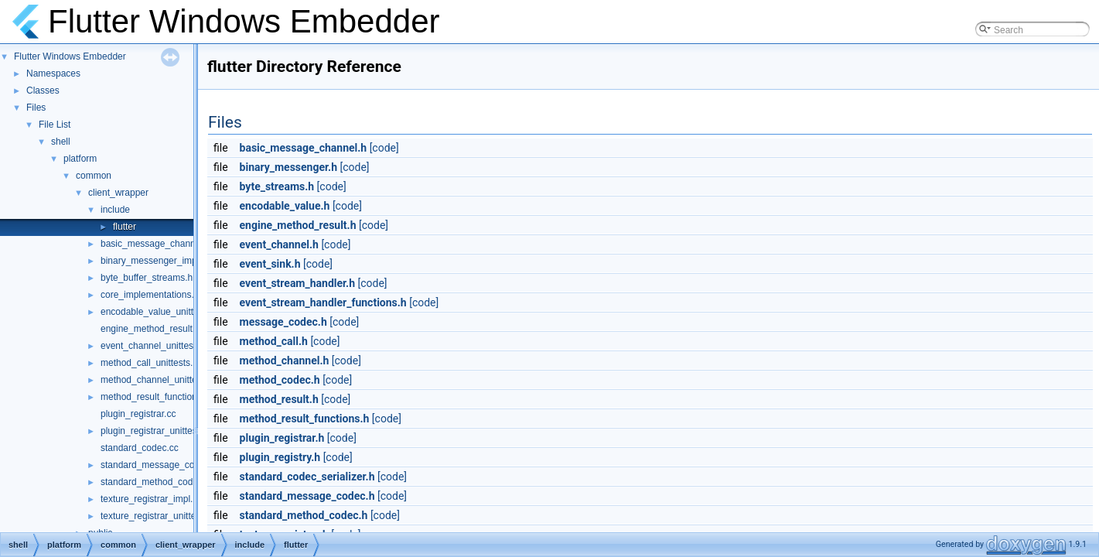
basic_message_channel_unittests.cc (177, 243)
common (93, 175)
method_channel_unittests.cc (160, 379)
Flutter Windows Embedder (70, 56)
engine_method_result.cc (152, 328)
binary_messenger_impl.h (153, 260)
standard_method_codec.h (304, 515)
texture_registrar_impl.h (149, 499)
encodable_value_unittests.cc (161, 311)
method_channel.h (284, 360)
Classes (43, 90)
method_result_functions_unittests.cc (177, 396)
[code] (384, 148)
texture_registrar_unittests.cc (160, 516)
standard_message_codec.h (307, 496)
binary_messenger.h (288, 167)
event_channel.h (279, 244)
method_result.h (279, 399)
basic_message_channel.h (303, 148)
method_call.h (274, 341)
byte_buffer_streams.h (147, 277)
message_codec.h (283, 322)
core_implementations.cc (152, 294)
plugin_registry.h (280, 457)
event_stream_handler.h (297, 283)
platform (80, 158)
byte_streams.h (277, 186)
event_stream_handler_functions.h (323, 302)
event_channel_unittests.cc (157, 345)
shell (60, 141)
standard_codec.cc (140, 448)
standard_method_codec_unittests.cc (177, 482)
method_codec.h (280, 380)
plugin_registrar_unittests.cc (158, 430)
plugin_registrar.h (282, 438)
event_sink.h (270, 264)
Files (36, 107)
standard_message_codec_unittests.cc (181, 465)
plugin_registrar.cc (138, 413)
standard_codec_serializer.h (307, 476)
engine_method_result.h (298, 225)
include (115, 209)
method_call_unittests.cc (151, 362)
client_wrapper (118, 192)
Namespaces (53, 73)
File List (54, 124)
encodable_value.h (285, 206)
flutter (124, 226)
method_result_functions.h (305, 418)
